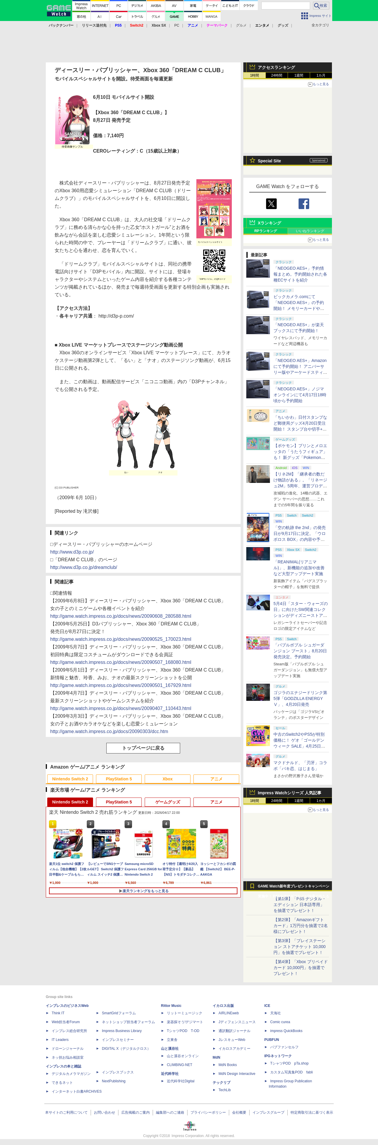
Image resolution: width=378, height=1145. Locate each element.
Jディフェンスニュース (237, 1022)
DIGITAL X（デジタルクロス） (126, 1049)
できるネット (62, 1083)
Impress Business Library (122, 1031)
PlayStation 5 (119, 779)
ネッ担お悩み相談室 (68, 1057)
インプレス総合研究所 (69, 1031)
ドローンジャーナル (68, 1049)
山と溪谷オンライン (183, 1056)
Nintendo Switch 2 (70, 779)
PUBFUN (271, 1040)
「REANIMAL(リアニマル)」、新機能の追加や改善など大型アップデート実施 (299, 567)
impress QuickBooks (286, 1031)
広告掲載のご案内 (135, 1112)
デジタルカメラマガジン (71, 1074)
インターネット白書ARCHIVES (77, 1091)
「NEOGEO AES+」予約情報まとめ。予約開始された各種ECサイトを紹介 (300, 274)
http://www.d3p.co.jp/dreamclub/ (83, 567)
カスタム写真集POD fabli (291, 1072)
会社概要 (239, 1112)
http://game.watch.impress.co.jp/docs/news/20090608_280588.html (120, 616)
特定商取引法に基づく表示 (312, 1112)
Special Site (269, 161)
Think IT (58, 1013)
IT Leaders (60, 1040)
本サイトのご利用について (66, 1112)
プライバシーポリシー (208, 1112)
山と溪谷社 (170, 1049)
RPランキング (265, 231)
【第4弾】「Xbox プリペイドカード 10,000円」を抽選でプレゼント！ (300, 967)
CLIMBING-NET (179, 1065)
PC (176, 25)
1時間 (254, 75)
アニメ (216, 779)
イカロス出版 (223, 1006)
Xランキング (269, 223)
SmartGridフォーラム (119, 1013)
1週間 (299, 75)
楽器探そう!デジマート (185, 1022)
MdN (216, 1057)
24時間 (276, 75)
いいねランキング (310, 231)
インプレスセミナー (118, 1040)
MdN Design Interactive (237, 1074)
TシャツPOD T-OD (183, 1031)
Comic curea (280, 1022)
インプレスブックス (118, 1072)
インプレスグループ (268, 1112)
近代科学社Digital (180, 1081)
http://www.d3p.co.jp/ (72, 551)
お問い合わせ (104, 1112)
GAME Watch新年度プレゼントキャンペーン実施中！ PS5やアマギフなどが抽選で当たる (293, 887)
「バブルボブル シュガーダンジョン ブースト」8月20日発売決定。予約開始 (300, 651)
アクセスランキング (276, 67)
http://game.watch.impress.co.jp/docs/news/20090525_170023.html (120, 639)
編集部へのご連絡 (170, 1112)
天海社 (275, 1013)
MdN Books (228, 1065)
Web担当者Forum (66, 1022)
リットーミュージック (184, 1013)
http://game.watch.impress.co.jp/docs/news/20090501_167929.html (120, 685)
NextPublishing (114, 1081)
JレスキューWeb (232, 1040)
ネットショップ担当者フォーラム (128, 1022)
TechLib (225, 1090)
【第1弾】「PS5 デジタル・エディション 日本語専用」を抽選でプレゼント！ (299, 904)
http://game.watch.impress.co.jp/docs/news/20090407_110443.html (120, 708)
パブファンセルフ (284, 1047)
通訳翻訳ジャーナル (234, 1031)
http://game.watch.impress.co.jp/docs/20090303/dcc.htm (109, 731)
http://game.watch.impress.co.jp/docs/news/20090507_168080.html (120, 662)
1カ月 (321, 75)
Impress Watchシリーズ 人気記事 (289, 792)
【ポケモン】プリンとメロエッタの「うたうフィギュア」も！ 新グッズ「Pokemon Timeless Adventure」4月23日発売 (300, 457)
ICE (267, 1006)
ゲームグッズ (167, 802)
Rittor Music (171, 1006)
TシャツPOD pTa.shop (289, 1063)
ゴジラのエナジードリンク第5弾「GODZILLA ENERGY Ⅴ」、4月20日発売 (300, 698)
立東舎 (172, 1040)
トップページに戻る (143, 748)
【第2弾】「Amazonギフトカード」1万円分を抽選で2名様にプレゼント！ (300, 925)
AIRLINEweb (229, 1013)
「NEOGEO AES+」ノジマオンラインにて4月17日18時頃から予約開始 (299, 394)
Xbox (167, 779)
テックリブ (221, 1083)
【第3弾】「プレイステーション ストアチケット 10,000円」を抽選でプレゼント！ (299, 946)
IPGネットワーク (278, 1056)
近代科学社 (170, 1074)
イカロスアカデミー (234, 1049)
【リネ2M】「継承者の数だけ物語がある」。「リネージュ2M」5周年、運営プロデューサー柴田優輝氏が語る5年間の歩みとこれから (300, 486)
